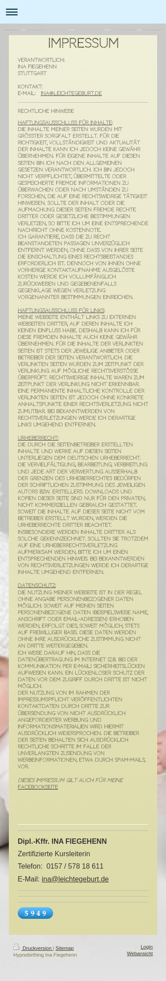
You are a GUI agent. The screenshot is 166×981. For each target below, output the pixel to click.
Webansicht (140, 953)
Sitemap (65, 948)
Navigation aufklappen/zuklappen (83, 11)
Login (147, 946)
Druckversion (33, 948)
